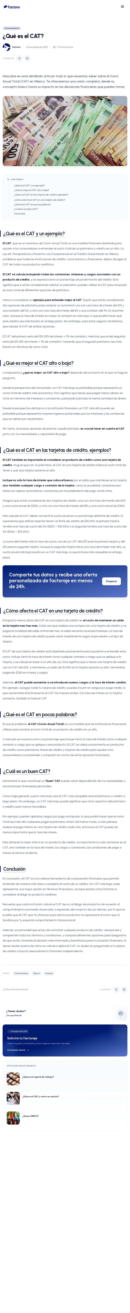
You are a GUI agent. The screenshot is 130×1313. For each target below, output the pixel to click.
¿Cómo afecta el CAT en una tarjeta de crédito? (39, 200)
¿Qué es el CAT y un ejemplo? (29, 185)
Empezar (111, 581)
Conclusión (19, 213)
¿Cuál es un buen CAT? (26, 209)
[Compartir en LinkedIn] (27, 58)
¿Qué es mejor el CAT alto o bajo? (31, 190)
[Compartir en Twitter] (19, 58)
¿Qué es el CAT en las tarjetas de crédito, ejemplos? (41, 194)
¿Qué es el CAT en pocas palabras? (32, 204)
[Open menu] (122, 6)
